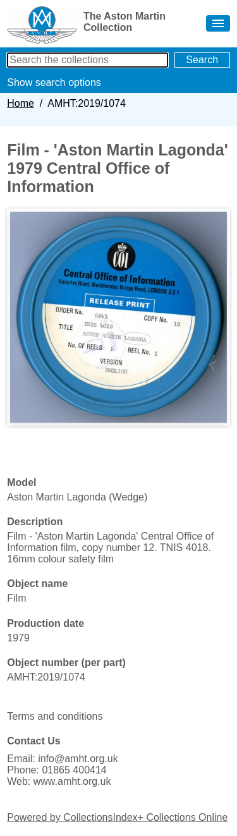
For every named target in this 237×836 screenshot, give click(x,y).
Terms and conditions (54, 716)
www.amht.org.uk (72, 781)
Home (20, 103)
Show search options (54, 82)
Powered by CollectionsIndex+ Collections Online (117, 817)
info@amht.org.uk (78, 758)
